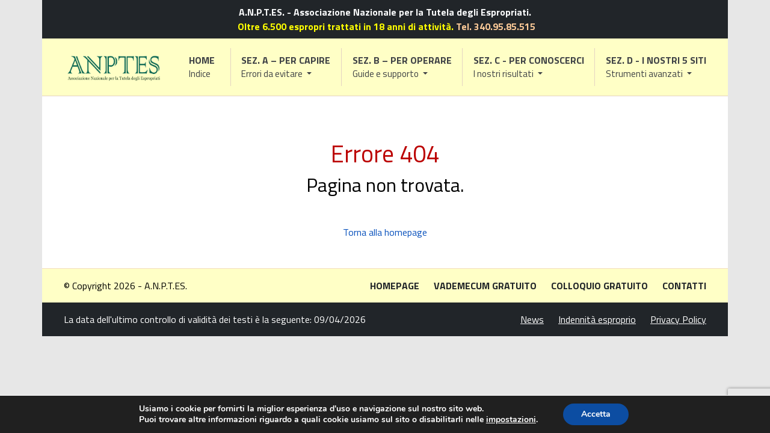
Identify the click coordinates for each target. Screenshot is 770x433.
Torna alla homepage (385, 232)
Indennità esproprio (597, 319)
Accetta (596, 414)
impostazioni (511, 419)
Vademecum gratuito (485, 285)
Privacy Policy (678, 319)
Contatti (684, 285)
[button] (286, 67)
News (532, 319)
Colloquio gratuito (599, 285)
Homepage (394, 285)
